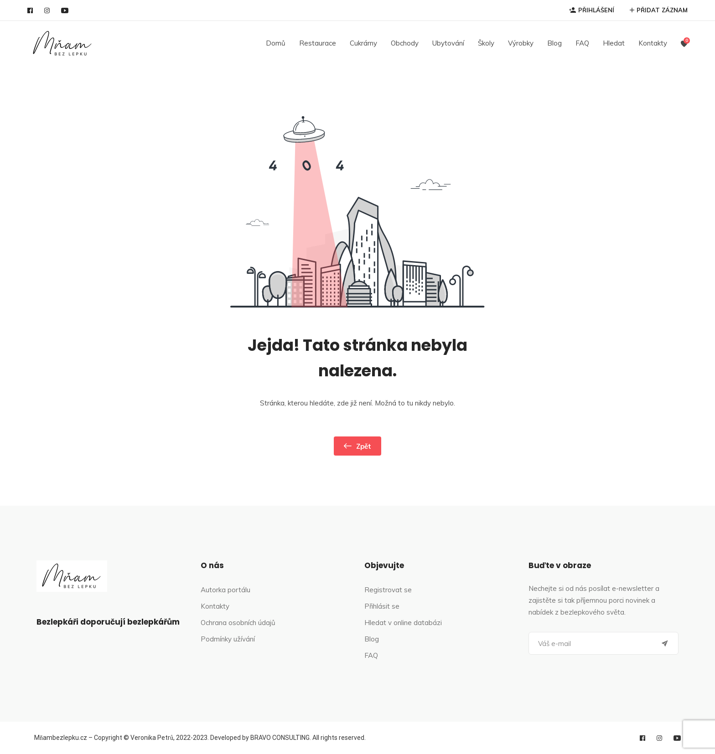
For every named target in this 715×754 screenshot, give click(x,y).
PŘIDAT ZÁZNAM (659, 10)
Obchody (405, 43)
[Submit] (665, 643)
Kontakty (652, 43)
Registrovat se (388, 589)
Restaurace (317, 43)
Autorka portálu (225, 589)
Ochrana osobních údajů (238, 622)
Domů (275, 43)
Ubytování (448, 43)
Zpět (357, 446)
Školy (486, 43)
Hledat (614, 43)
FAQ (582, 43)
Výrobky (521, 43)
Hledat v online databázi (403, 622)
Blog (554, 43)
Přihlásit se (381, 606)
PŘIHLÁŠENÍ (591, 10)
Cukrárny (363, 43)
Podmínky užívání (228, 639)
